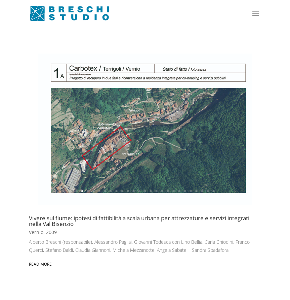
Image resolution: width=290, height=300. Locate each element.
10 (128, 191)
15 (156, 191)
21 (191, 191)
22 (196, 191)
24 (208, 191)
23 (202, 191)
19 (179, 191)
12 (139, 191)
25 (213, 191)
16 (162, 191)
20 (185, 191)
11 (133, 191)
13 (145, 191)
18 (173, 191)
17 (168, 191)
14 (151, 191)
